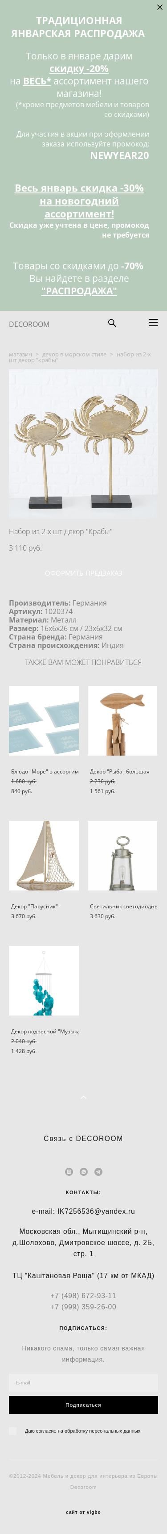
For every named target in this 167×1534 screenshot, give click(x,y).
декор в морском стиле (74, 354)
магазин (20, 354)
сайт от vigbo (83, 1512)
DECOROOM (29, 324)
